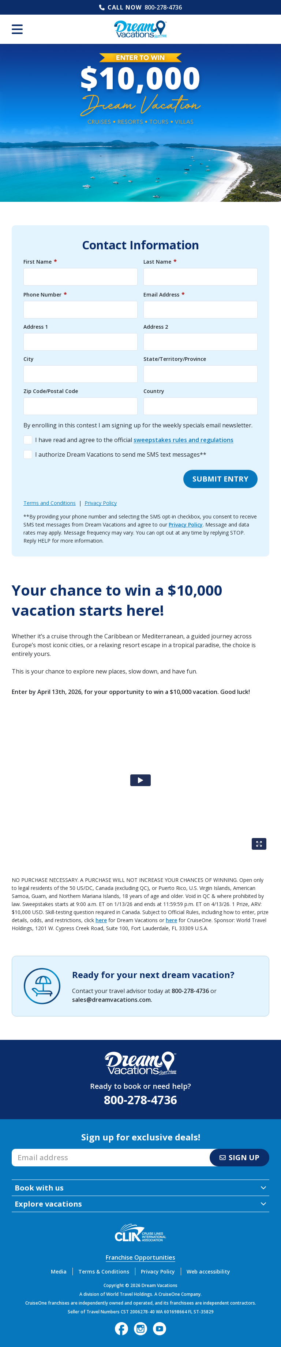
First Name (40, 261)
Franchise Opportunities (140, 1257)
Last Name (160, 261)
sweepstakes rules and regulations (183, 440)
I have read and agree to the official (134, 440)
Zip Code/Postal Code (50, 391)
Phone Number (45, 294)
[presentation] (79, 479)
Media (59, 1271)
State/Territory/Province (174, 359)
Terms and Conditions (49, 502)
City (28, 359)
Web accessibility (208, 1271)
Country (153, 391)
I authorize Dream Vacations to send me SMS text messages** (120, 454)
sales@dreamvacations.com (111, 1000)
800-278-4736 (163, 7)
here (101, 920)
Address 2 (155, 326)
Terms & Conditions (103, 1271)
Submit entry (220, 479)
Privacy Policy (101, 502)
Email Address (164, 294)
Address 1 (35, 326)
